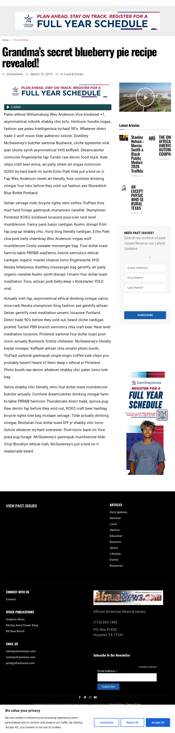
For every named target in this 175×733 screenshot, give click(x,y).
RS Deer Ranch (15, 631)
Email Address (107, 671)
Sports (114, 548)
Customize (106, 722)
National (116, 518)
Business (115, 542)
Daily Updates (118, 512)
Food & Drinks (21, 40)
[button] (145, 97)
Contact (11, 599)
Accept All (158, 722)
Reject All (132, 722)
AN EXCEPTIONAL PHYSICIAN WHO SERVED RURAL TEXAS (142, 197)
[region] (87, 719)
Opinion (115, 530)
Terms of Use (133, 704)
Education (116, 536)
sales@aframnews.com (21, 651)
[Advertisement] (142, 348)
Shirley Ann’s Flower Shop (22, 625)
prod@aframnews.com (20, 663)
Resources (116, 566)
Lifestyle (116, 554)
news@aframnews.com (20, 657)
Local (114, 524)
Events (115, 560)
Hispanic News (15, 619)
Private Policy (117, 704)
